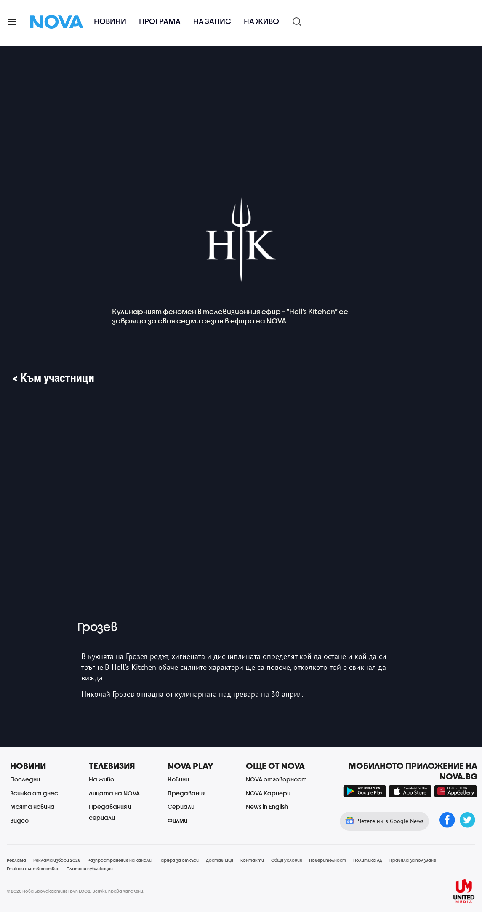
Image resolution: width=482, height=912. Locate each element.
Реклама (16, 860)
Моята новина (32, 806)
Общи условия (286, 860)
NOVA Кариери (268, 793)
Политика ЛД (367, 860)
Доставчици (219, 860)
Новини (110, 21)
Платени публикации (90, 868)
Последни (25, 779)
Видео (19, 820)
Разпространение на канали (120, 860)
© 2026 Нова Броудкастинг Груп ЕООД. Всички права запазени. (75, 890)
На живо (261, 21)
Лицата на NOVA (114, 793)
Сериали (181, 806)
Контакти (252, 860)
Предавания (186, 793)
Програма (160, 21)
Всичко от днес (34, 793)
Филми (177, 820)
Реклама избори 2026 (56, 860)
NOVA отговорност (276, 779)
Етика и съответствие (33, 868)
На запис (212, 21)
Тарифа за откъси (179, 860)
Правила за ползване (412, 860)
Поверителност (327, 860)
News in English (267, 806)
